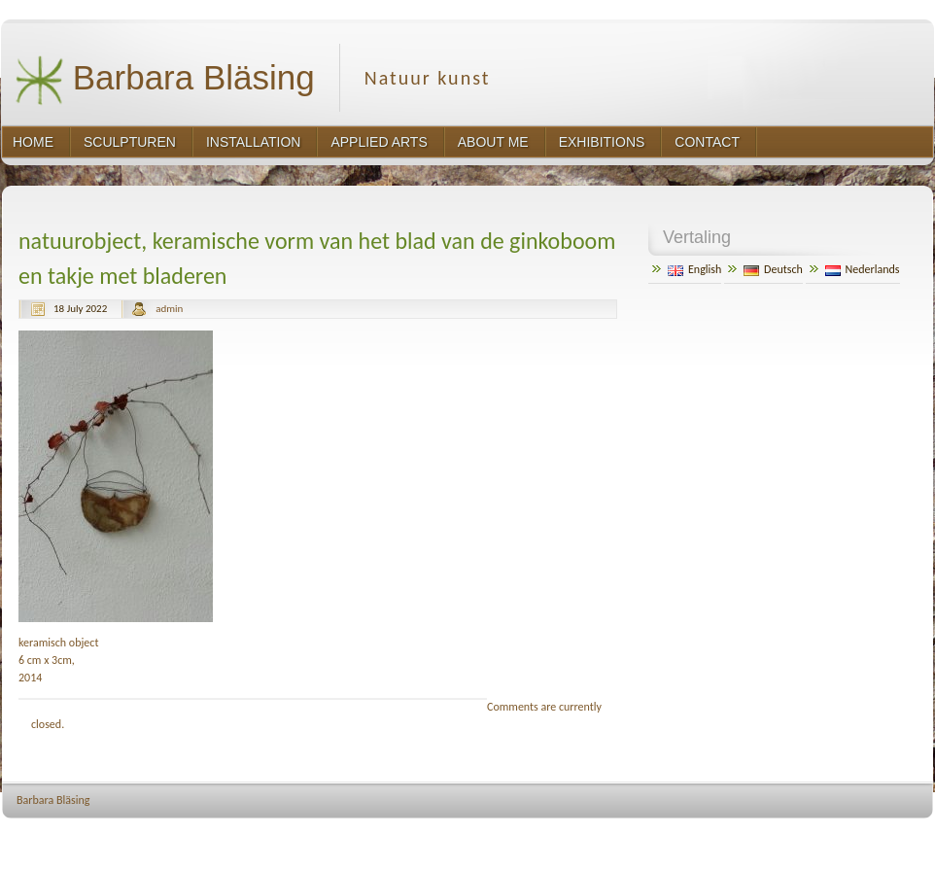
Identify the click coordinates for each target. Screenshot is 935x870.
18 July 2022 (80, 308)
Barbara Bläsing (165, 80)
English (694, 269)
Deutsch (773, 269)
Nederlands (862, 269)
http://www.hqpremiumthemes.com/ (859, 836)
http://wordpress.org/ (722, 836)
